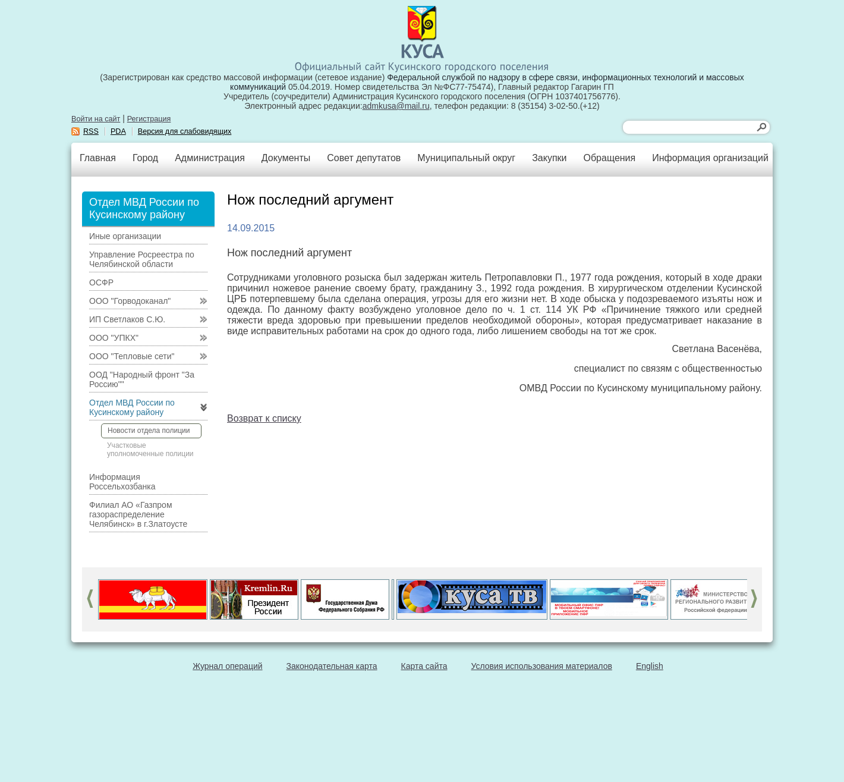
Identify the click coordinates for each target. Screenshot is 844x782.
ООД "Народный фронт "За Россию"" (141, 379)
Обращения (609, 158)
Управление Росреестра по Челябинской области (141, 259)
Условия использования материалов (541, 666)
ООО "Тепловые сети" (131, 356)
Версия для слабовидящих (185, 131)
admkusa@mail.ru (396, 106)
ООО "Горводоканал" (130, 301)
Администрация (210, 158)
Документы (286, 158)
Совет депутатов (364, 158)
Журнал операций (227, 666)
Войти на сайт (95, 119)
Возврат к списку (264, 418)
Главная (98, 158)
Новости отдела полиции (149, 430)
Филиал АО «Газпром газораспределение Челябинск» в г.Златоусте (138, 514)
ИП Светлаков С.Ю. (127, 319)
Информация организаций (710, 158)
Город (145, 158)
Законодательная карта (331, 666)
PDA (118, 131)
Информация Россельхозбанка (122, 481)
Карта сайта (424, 666)
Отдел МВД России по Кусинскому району (132, 407)
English (649, 666)
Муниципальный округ (466, 158)
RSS (91, 131)
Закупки (549, 158)
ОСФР (101, 282)
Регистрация (149, 119)
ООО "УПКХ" (113, 338)
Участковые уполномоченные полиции (150, 449)
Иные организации (125, 236)
